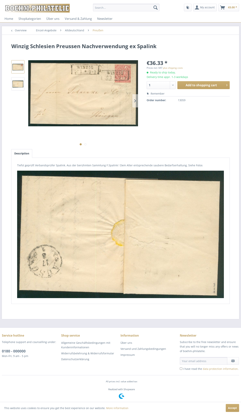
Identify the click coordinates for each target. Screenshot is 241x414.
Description (21, 153)
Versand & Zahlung (78, 19)
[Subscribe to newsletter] (233, 361)
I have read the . (211, 369)
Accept (232, 408)
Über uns (52, 19)
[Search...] (126, 7)
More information (117, 408)
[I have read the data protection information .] (181, 368)
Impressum (127, 355)
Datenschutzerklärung (75, 359)
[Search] (155, 7)
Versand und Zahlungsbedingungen (143, 349)
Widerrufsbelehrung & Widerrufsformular (87, 353)
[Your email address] (203, 361)
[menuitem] (126, 7)
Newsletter (105, 19)
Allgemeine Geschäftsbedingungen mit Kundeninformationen (85, 345)
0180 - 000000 (14, 351)
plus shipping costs (173, 67)
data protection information (220, 369)
